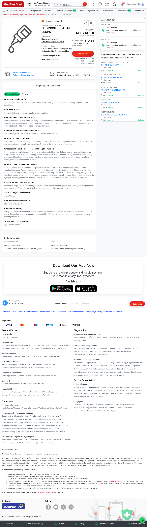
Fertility (111, 363)
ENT (123, 390)
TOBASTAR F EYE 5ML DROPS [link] (113, 90)
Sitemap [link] (61, 524)
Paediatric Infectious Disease (129, 393)
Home (4, 15)
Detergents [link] (19, 392)
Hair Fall (112, 408)
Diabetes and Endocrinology (83, 390)
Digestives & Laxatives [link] (10, 368)
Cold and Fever (88, 405)
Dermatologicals (8, 428)
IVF (75, 396)
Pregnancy (136, 366)
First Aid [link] (5, 364)
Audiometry (108, 352)
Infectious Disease (123, 372)
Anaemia (77, 366)
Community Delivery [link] (35, 524)
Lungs (105, 363)
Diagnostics (36, 11)
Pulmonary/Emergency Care (30, 443)
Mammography (110, 348)
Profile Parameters (94, 337)
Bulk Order (108, 312)
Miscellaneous (59, 432)
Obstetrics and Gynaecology (120, 387)
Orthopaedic (6, 443)
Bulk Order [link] (9, 524)
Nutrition (44, 425)
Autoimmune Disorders (82, 375)
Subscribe (137, 304)
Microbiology (114, 337)
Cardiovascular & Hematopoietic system (45, 416)
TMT (119, 348)
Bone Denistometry (80, 352)
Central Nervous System (25, 419)
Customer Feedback (76, 312)
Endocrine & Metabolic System (13, 425)
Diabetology (136, 387)
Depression (99, 405)
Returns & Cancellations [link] (107, 524)
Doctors (48, 11)
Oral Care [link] (28, 345)
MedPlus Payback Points (89, 11)
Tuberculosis (82, 369)
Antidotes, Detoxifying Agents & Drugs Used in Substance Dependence (27, 432)
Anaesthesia (6, 440)
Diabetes (90, 366)
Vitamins (138, 363)
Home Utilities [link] (29, 392)
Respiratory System (9, 419)
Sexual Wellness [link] (64, 345)
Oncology (41, 422)
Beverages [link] (23, 395)
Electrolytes (121, 375)
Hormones (58, 419)
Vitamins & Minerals (32, 425)
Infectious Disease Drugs (28, 422)
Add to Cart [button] (83, 53)
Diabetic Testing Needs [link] (10, 384)
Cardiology (98, 390)
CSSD (26, 440)
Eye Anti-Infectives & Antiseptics (33, 15)
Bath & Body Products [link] (49, 345)
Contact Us (117, 312)
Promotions (108, 11)
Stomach (95, 375)
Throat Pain (103, 408)
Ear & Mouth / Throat (60, 425)
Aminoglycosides (62, 51)
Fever (84, 366)
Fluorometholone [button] (12, 94)
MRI (75, 348)
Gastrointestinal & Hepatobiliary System (16, 416)
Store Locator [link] (33, 408)
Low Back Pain (79, 408)
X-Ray (87, 348)
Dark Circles (129, 405)
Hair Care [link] (36, 345)
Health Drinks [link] (7, 356)
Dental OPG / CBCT (96, 352)
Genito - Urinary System (55, 422)
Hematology (135, 337)
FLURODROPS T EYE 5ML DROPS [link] (114, 115)
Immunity (103, 366)
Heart (94, 363)
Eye (50, 425)
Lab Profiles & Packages (82, 363)
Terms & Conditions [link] (138, 524)
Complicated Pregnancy (85, 396)
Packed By (55, 242)
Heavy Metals (110, 372)
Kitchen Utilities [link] (42, 392)
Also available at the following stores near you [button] (23, 74)
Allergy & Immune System (52, 428)
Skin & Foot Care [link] (49, 364)
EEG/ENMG (127, 348)
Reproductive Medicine (92, 393)
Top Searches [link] (44, 408)
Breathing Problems (123, 408)
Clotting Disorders (80, 372)
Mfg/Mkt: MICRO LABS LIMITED (52, 25)
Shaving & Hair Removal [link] (43, 348)
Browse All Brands (59, 312)
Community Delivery (94, 312)
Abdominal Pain (92, 411)
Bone (96, 366)
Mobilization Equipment (61, 440)
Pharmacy (23, 11)
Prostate (127, 366)
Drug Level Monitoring (96, 372)
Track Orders (44, 312)
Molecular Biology (80, 340)
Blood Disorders (136, 372)
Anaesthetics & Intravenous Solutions (28, 428)
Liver (99, 363)
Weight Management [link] (51, 356)
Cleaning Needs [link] (7, 392)
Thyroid (131, 363)
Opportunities (124, 11)
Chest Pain (77, 405)
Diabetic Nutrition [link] (26, 384)
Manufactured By (11, 242)
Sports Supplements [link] (9, 376)
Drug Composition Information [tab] (49, 86)
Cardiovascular (17, 440)
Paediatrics (105, 387)
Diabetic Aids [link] (39, 384)
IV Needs (48, 440)
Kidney (118, 363)
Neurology (107, 390)
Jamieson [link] (53, 376)
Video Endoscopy (79, 355)
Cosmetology (78, 393)
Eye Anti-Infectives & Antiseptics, (55, 49)
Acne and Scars (79, 411)
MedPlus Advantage (66, 11)
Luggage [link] (52, 392)
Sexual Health (104, 411)
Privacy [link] (81, 524)
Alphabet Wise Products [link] (58, 408)
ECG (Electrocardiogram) (122, 352)
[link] (13, 4)
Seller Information (49, 59)
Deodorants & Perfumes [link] (10, 348)
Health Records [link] (7, 408)
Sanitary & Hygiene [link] (17, 345)
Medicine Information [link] (10, 405)
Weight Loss (109, 405)
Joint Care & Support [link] (35, 364)
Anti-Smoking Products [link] (43, 368)
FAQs (14, 312)
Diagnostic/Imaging (49, 443)
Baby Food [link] (5, 337)
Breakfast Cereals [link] (19, 356)
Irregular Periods (91, 408)
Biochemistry (124, 337)
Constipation (119, 405)
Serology (105, 337)
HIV (75, 369)
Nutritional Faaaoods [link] (35, 356)
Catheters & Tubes (36, 440)
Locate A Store (28, 312)
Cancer (111, 366)
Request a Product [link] (20, 408)
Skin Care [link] (5, 345)
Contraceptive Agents (9, 422)
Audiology (99, 396)
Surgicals (15, 443)
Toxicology (130, 369)
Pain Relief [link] (13, 364)
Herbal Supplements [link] (41, 376)
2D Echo (135, 348)
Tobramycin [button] (26, 94)
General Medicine (80, 387)
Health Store (9, 11)
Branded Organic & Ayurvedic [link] (39, 395)
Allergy (124, 363)
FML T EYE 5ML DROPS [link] (110, 65)
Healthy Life (139, 11)
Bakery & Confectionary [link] (10, 395)
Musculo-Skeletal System (44, 419)
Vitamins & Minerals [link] (25, 376)
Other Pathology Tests (96, 369)
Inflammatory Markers (108, 375)
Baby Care (14, 337)
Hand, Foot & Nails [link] (59, 348)
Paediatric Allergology (109, 393)
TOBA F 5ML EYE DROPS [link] (110, 102)
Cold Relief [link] (22, 364)
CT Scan (81, 348)
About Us (6, 312)
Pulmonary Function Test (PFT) (98, 355)
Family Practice (93, 387)
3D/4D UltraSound (97, 348)
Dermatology (116, 390)
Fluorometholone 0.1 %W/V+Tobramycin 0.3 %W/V (52, 40)
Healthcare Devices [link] (26, 368)
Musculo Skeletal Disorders (115, 369)
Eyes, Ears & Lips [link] (27, 348)
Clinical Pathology (80, 337)
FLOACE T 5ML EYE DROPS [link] (111, 78)
